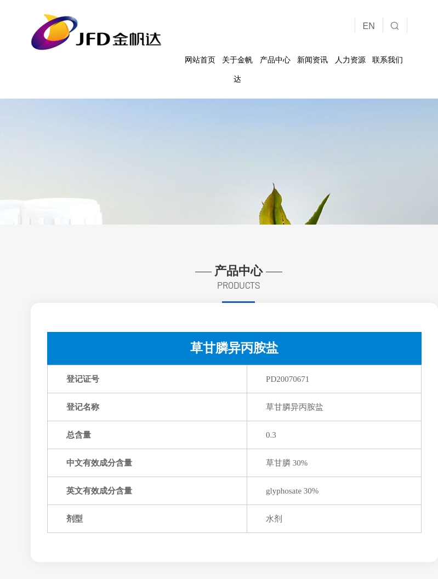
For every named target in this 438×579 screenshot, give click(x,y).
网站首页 (200, 59)
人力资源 (350, 59)
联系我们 (387, 59)
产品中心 (275, 59)
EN (369, 26)
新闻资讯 (312, 59)
